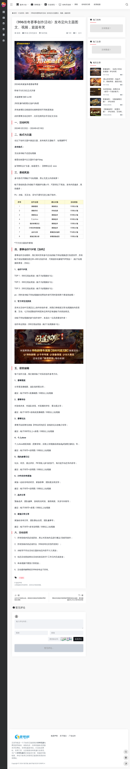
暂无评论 (20, 607)
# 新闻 (21, 578)
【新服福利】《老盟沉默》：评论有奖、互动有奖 (112, 110)
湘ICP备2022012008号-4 (37, 763)
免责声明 (54, 736)
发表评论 (78, 639)
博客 (76, 4)
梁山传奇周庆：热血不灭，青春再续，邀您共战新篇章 (112, 80)
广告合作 (72, 736)
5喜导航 (43, 33)
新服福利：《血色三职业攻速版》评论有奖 (112, 70)
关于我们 (63, 736)
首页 (15, 13)
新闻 (27, 13)
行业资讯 (21, 13)
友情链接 (97, 4)
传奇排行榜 (86, 4)
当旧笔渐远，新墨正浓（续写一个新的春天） (111, 90)
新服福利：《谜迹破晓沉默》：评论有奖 (112, 100)
